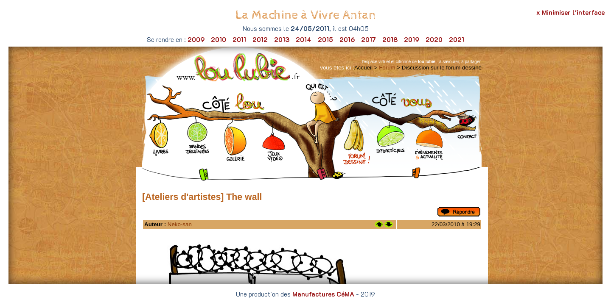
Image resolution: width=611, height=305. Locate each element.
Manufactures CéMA (323, 294)
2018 (390, 39)
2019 (411, 39)
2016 (347, 39)
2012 (260, 39)
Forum (387, 67)
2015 (325, 39)
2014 (303, 39)
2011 (239, 39)
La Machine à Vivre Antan (305, 15)
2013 (281, 39)
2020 (434, 39)
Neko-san (180, 224)
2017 (368, 39)
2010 (218, 39)
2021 (456, 39)
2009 (196, 39)
